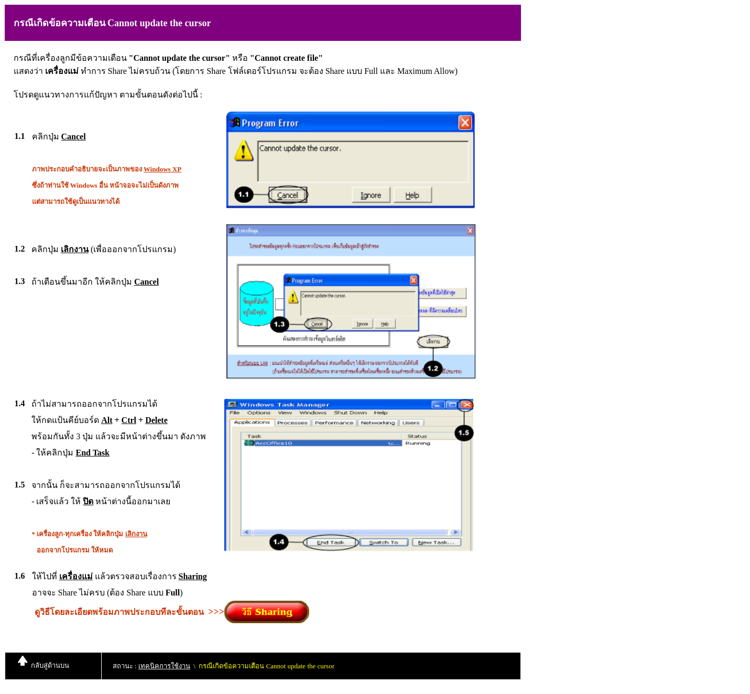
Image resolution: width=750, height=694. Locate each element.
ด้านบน (58, 665)
